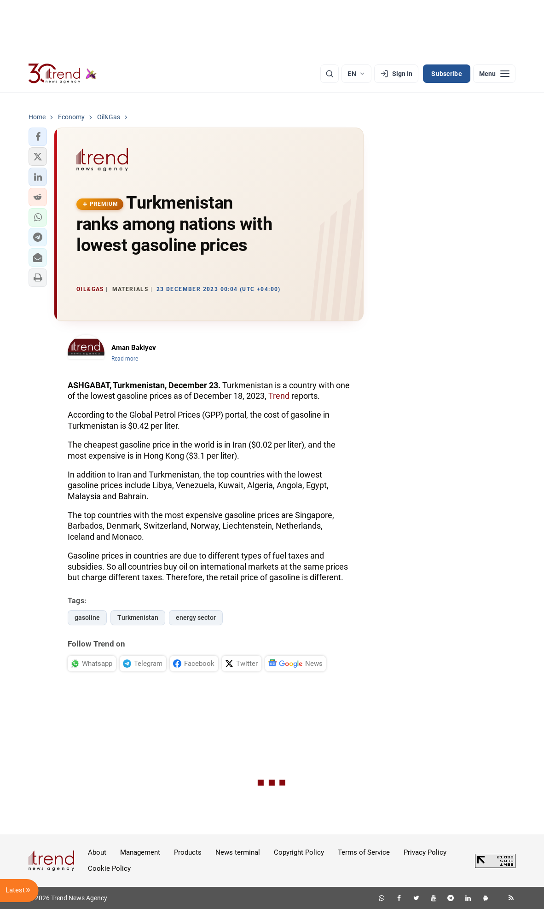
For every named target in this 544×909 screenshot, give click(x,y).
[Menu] (494, 73)
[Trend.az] (63, 74)
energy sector (196, 617)
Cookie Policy (109, 868)
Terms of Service (364, 852)
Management (140, 852)
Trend (278, 396)
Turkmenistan (137, 617)
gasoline (87, 617)
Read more (124, 358)
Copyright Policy (299, 852)
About (97, 852)
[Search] (329, 73)
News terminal (237, 852)
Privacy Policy (425, 852)
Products (188, 852)
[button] (37, 137)
